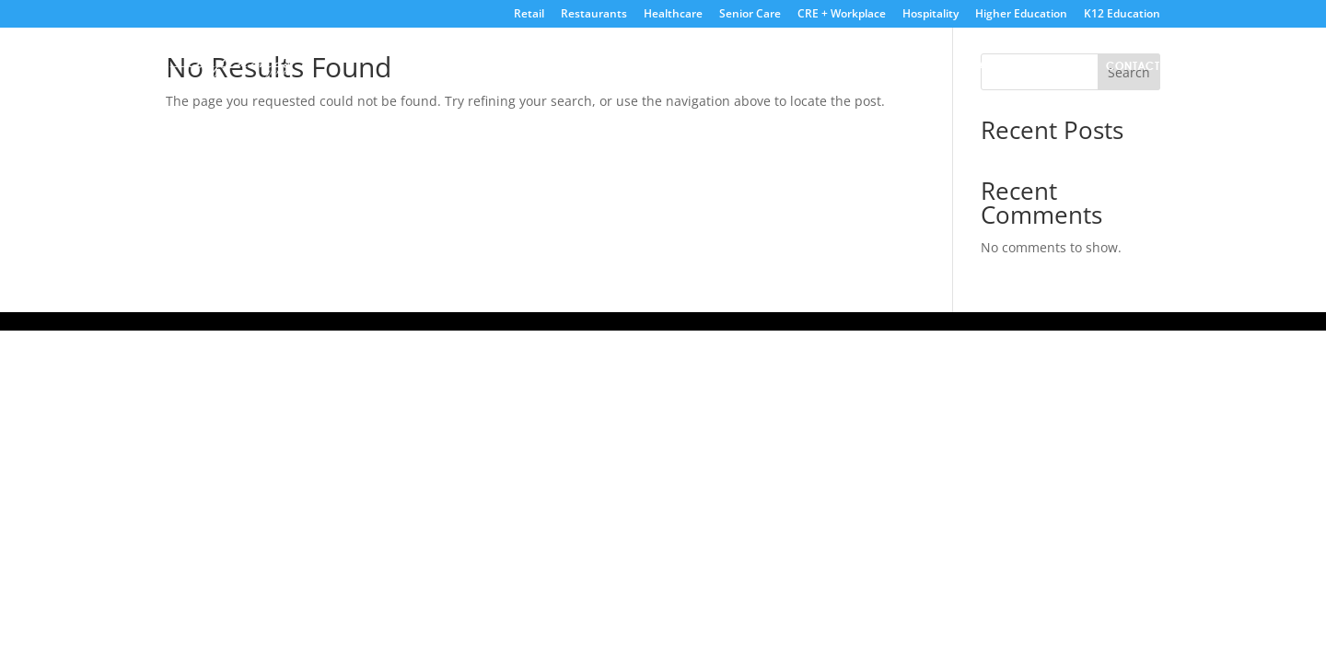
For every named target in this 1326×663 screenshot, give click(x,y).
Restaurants (594, 14)
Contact (1133, 66)
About (816, 66)
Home (757, 66)
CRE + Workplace (841, 14)
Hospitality (930, 14)
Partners (1000, 66)
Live (869, 66)
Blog (1067, 66)
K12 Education (1122, 14)
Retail (529, 14)
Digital (926, 66)
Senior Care (750, 14)
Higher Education (1021, 14)
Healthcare (673, 14)
